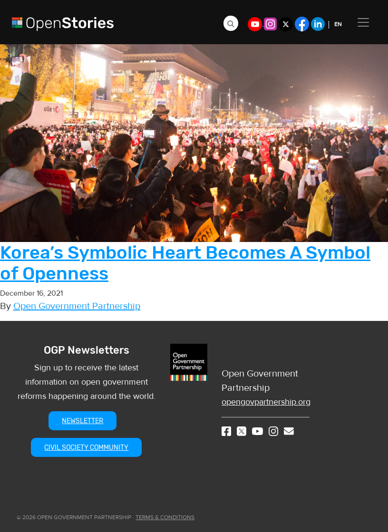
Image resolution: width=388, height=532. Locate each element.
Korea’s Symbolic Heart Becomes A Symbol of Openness (185, 263)
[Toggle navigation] (363, 22)
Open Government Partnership (76, 306)
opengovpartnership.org (266, 402)
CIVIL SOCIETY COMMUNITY (86, 448)
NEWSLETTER (82, 421)
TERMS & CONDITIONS (165, 517)
